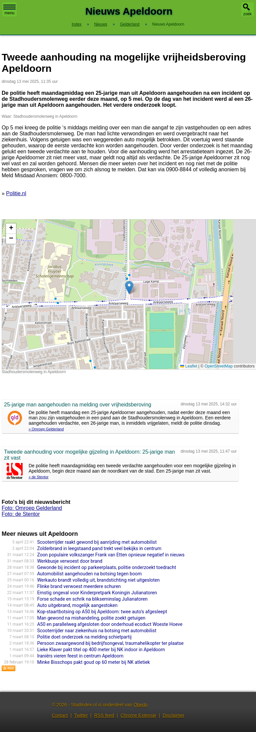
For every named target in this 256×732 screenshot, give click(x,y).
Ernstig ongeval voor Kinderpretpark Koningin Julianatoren (97, 592)
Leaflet (188, 366)
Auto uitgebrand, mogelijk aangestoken (77, 605)
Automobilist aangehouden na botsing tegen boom (89, 573)
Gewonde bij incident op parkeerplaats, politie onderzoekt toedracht (106, 567)
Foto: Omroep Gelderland (32, 508)
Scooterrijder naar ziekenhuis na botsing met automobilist (97, 630)
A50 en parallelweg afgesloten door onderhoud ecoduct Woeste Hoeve (110, 624)
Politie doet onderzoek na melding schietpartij (84, 637)
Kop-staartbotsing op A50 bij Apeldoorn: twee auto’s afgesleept (102, 611)
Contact (60, 715)
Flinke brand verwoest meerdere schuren (79, 586)
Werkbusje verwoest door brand (69, 561)
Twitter (81, 715)
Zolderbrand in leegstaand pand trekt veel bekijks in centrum (99, 548)
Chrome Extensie (138, 715)
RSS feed (104, 715)
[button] (129, 287)
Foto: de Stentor (21, 514)
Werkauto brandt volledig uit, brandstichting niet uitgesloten (98, 580)
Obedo (141, 704)
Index (76, 24)
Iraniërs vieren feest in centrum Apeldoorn (80, 656)
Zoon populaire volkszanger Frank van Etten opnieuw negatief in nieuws (111, 554)
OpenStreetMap (218, 366)
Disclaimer (173, 715)
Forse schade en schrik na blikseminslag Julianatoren (92, 599)
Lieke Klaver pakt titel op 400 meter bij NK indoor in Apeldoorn (101, 649)
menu (9, 10)
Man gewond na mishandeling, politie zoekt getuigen (91, 618)
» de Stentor (39, 477)
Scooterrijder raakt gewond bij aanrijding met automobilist (97, 542)
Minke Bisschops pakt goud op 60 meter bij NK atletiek (93, 662)
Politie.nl (16, 193)
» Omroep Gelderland (46, 429)
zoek (247, 14)
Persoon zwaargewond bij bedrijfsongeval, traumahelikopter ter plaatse (110, 643)
